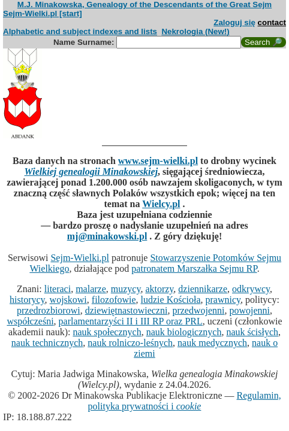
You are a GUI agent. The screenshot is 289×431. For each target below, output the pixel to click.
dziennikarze (202, 289)
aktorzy (159, 289)
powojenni (249, 310)
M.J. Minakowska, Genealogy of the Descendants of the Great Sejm (144, 4)
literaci (57, 289)
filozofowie (114, 300)
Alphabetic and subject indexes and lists (80, 31)
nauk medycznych (212, 343)
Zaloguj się (234, 22)
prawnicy (223, 300)
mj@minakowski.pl (107, 236)
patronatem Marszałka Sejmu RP (194, 268)
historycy (27, 300)
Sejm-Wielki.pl (79, 258)
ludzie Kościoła (171, 300)
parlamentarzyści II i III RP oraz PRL (131, 321)
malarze (91, 289)
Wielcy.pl (161, 204)
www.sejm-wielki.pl (158, 161)
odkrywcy (251, 289)
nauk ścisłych (252, 332)
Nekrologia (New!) (195, 31)
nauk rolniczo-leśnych (130, 343)
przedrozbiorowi (48, 310)
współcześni (30, 321)
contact (272, 22)
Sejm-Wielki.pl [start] (42, 13)
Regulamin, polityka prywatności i (184, 400)
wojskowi (68, 300)
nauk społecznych (107, 332)
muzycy (126, 289)
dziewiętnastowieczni (126, 310)
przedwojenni (198, 310)
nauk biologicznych (184, 332)
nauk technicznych (47, 343)
